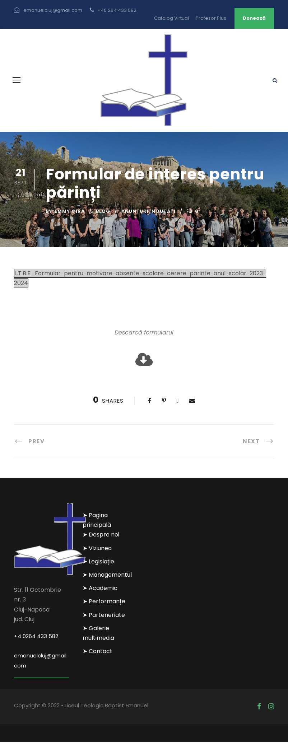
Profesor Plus (211, 18)
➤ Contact (97, 654)
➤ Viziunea (97, 551)
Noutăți (164, 214)
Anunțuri (135, 214)
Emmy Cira (70, 214)
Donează (254, 18)
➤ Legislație (98, 564)
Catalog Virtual (171, 18)
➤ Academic (100, 591)
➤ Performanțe (104, 604)
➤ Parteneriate (104, 617)
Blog (103, 214)
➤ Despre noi (101, 537)
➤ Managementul (107, 577)
